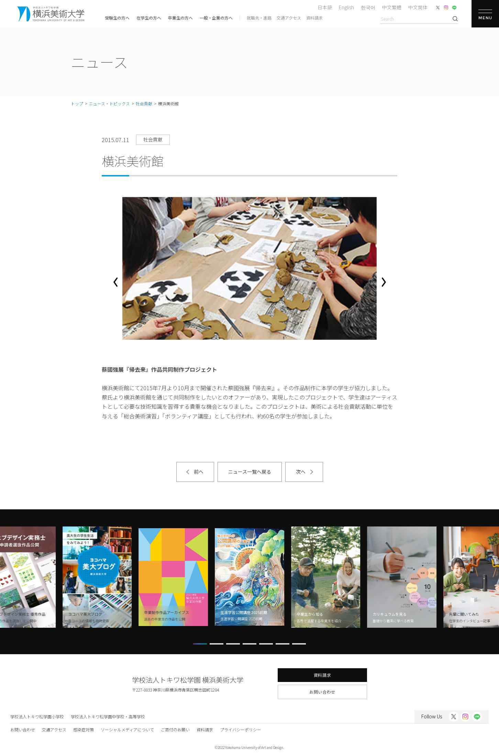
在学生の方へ (148, 18)
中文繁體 (391, 7)
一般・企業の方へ (216, 18)
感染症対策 (83, 729)
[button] (115, 282)
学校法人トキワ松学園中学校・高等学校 (108, 716)
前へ (198, 471)
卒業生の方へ (180, 18)
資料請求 (314, 18)
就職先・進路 (259, 18)
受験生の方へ (117, 18)
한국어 (368, 7)
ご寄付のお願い (175, 729)
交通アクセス (289, 18)
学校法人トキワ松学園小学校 (37, 716)
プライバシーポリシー (240, 729)
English (346, 7)
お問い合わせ (322, 692)
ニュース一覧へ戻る (249, 471)
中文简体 (418, 7)
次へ (301, 471)
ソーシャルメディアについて (127, 729)
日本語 (325, 7)
